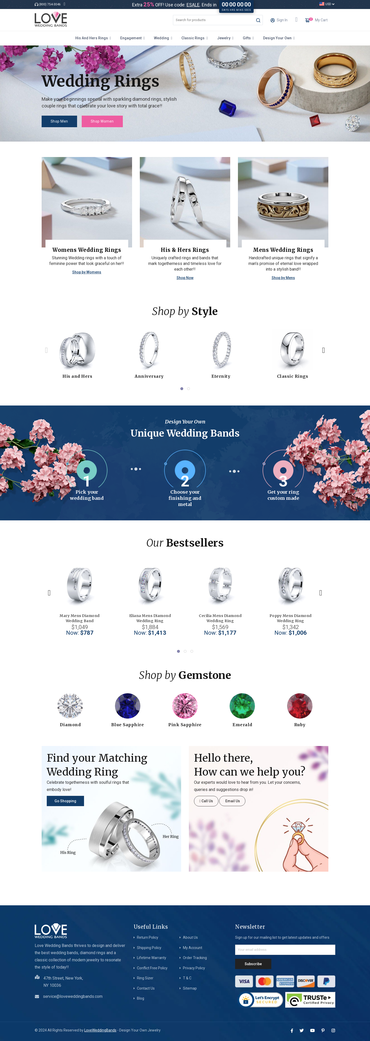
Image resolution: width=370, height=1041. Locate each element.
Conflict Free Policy (152, 968)
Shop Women (102, 121)
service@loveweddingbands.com (73, 996)
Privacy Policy (194, 968)
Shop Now (185, 278)
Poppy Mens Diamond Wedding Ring (291, 618)
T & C (187, 978)
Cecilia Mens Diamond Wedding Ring (220, 618)
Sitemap (190, 988)
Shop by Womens (86, 272)
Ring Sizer (145, 978)
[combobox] (218, 20)
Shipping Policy (149, 948)
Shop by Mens (283, 278)
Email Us (232, 801)
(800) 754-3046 (50, 4)
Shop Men (59, 121)
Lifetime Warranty (151, 958)
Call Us (206, 801)
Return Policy (147, 937)
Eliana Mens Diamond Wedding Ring (150, 618)
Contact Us (146, 988)
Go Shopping (65, 801)
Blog (140, 998)
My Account (192, 948)
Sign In (279, 21)
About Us (190, 937)
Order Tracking (195, 958)
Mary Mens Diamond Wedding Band (80, 618)
